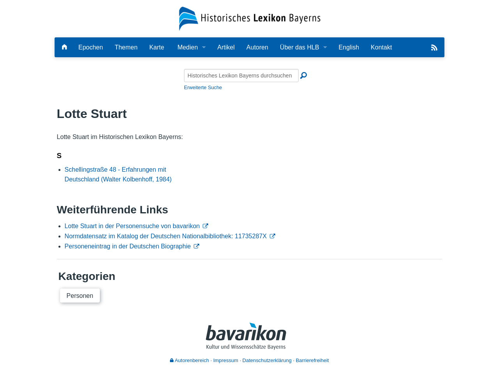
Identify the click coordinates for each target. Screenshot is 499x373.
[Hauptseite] (64, 47)
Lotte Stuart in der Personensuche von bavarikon (132, 226)
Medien (187, 47)
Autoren (257, 47)
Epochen (90, 47)
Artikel (226, 47)
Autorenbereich (189, 360)
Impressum (225, 360)
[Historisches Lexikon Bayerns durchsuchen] (241, 75)
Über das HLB (299, 47)
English (349, 47)
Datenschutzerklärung (267, 360)
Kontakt (381, 47)
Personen (80, 295)
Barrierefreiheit (312, 360)
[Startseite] (250, 18)
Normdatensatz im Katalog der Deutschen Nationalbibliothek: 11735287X (166, 236)
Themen (126, 47)
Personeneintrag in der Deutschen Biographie (128, 246)
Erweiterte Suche (203, 87)
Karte (156, 47)
